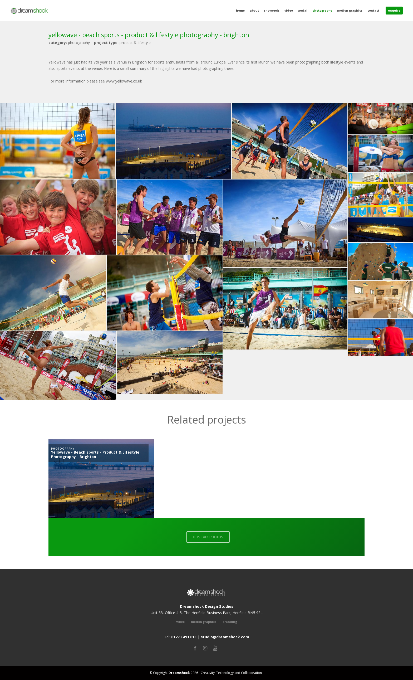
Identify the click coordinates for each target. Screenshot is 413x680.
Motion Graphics (349, 10)
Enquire (394, 10)
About (254, 10)
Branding (230, 622)
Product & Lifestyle (122, 42)
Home (240, 10)
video (180, 622)
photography (69, 42)
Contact (373, 10)
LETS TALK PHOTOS (209, 537)
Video (288, 10)
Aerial (302, 10)
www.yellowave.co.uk (124, 81)
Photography (322, 10)
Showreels (271, 10)
